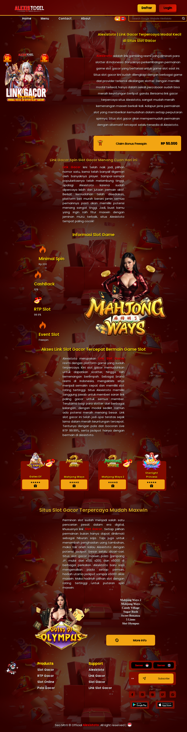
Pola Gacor (46, 688)
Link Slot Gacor (111, 358)
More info (131, 640)
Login (168, 8)
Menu (45, 18)
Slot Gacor (92, 529)
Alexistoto (104, 56)
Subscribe (156, 678)
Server (142, 665)
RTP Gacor (45, 676)
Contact (65, 18)
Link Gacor (72, 167)
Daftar (147, 8)
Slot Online (45, 682)
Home (26, 18)
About (86, 18)
